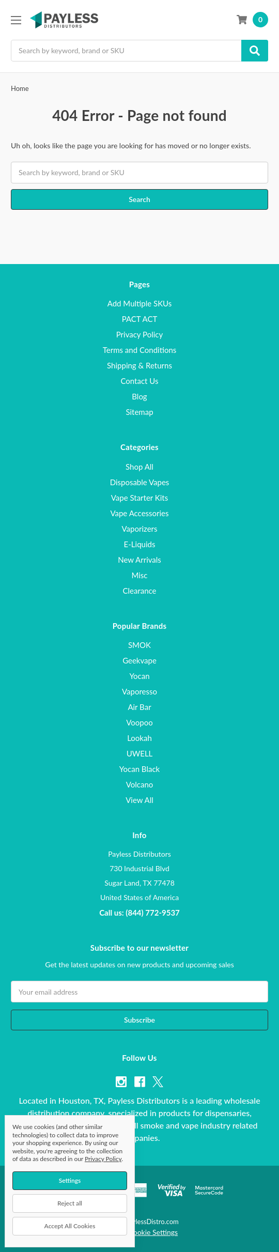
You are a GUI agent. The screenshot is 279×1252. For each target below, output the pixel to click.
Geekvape (139, 660)
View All (139, 800)
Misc (139, 575)
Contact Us (139, 380)
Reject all (69, 1203)
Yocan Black (139, 769)
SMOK (139, 645)
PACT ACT (140, 318)
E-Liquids (140, 544)
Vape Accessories (139, 513)
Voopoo (139, 722)
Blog (139, 396)
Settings (70, 1180)
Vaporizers (140, 528)
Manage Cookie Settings (139, 1232)
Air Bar (139, 707)
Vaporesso (139, 691)
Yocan (139, 676)
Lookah (139, 738)
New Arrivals (139, 559)
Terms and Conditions (140, 349)
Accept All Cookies (70, 1226)
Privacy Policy (139, 334)
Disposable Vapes (139, 482)
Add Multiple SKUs (139, 303)
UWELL (140, 753)
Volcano (139, 784)
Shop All (139, 466)
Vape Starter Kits (139, 497)
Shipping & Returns (139, 365)
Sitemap (139, 411)
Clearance (139, 590)
